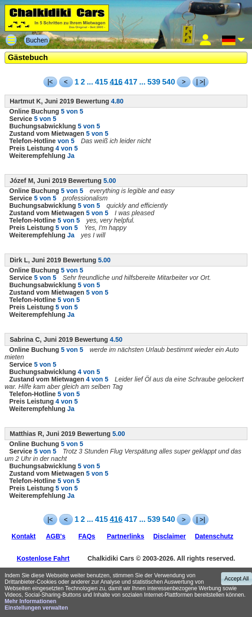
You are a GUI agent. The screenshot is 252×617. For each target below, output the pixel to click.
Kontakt (24, 536)
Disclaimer (169, 536)
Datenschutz (214, 536)
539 (153, 81)
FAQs (87, 536)
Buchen (37, 40)
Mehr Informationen (30, 601)
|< (50, 81)
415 (101, 81)
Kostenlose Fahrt (43, 558)
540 (168, 81)
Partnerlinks (125, 536)
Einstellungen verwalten (36, 608)
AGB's (55, 536)
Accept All (236, 578)
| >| (200, 81)
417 (131, 81)
